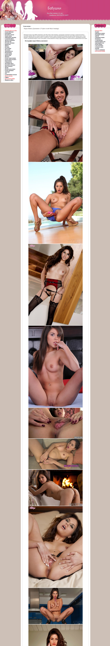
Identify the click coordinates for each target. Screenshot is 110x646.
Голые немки (26, 26)
